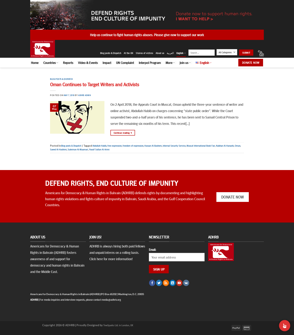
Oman (237, 145)
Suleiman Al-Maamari (78, 149)
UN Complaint (125, 62)
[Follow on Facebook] (152, 283)
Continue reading (123, 133)
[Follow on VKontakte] (186, 283)
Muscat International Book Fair (201, 145)
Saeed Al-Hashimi (58, 149)
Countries (50, 62)
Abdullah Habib (99, 145)
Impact (107, 62)
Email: (152, 249)
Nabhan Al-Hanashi (225, 145)
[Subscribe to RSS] (166, 283)
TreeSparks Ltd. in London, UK (118, 325)
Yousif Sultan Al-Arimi (99, 149)
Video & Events (88, 62)
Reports (68, 62)
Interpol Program (150, 62)
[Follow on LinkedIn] (173, 283)
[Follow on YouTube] (179, 283)
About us (160, 53)
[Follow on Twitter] (159, 283)
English (181, 53)
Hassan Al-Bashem (153, 145)
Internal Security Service (174, 145)
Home (34, 62)
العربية (170, 53)
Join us (185, 62)
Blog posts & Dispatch (110, 53)
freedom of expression (133, 145)
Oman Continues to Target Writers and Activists (94, 84)
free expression (114, 145)
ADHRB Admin (84, 95)
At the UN (128, 53)
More (170, 62)
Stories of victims (144, 53)
